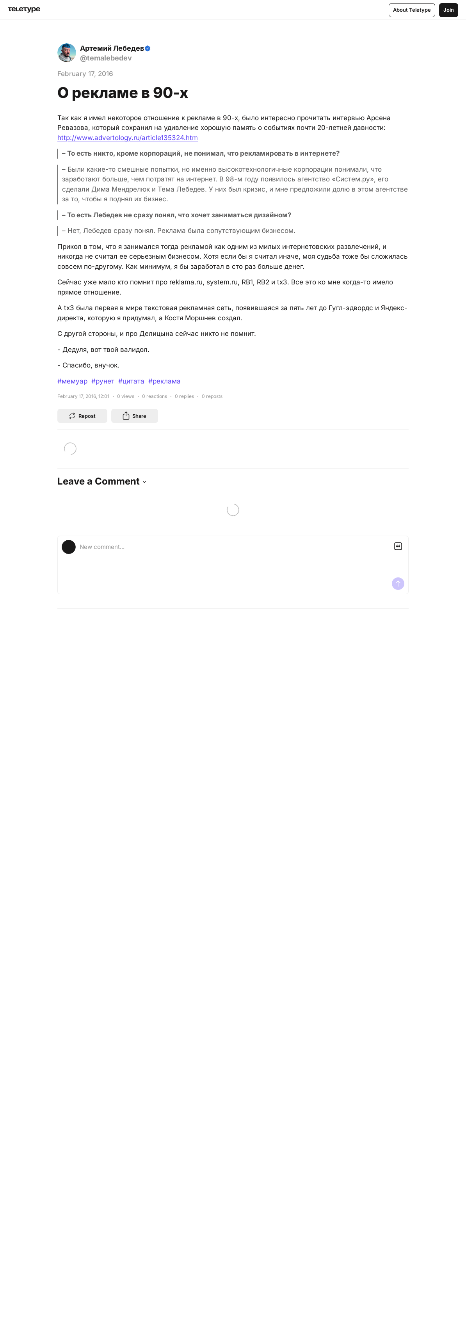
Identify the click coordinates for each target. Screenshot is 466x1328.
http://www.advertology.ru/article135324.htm (127, 138)
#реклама (164, 381)
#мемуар (72, 381)
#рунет (102, 381)
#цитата (131, 381)
